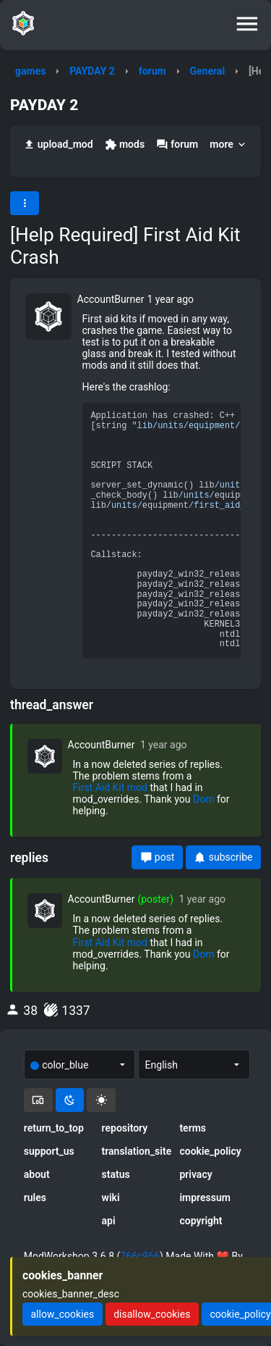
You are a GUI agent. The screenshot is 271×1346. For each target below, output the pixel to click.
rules (35, 1197)
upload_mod (58, 144)
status (116, 1174)
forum (152, 71)
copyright (200, 1220)
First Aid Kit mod (110, 787)
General (207, 71)
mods (125, 144)
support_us (49, 1151)
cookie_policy (210, 1151)
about (37, 1174)
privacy (195, 1174)
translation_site (136, 1151)
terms (192, 1128)
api (109, 1220)
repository (125, 1128)
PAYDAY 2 (92, 71)
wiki (111, 1197)
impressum (205, 1197)
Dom (203, 799)
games (30, 71)
